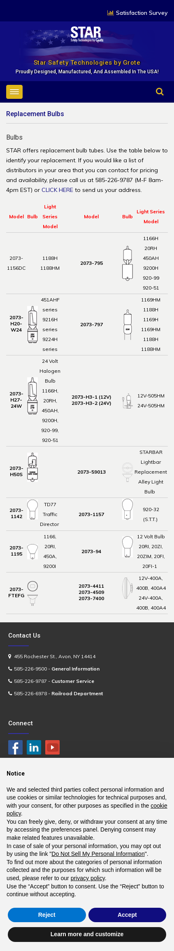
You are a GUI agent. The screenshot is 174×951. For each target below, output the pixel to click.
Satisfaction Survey (142, 12)
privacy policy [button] (88, 878)
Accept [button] (127, 914)
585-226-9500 (30, 669)
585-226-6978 (30, 693)
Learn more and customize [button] (87, 934)
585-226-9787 (30, 681)
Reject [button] (47, 914)
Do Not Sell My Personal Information (97, 854)
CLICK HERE (57, 190)
